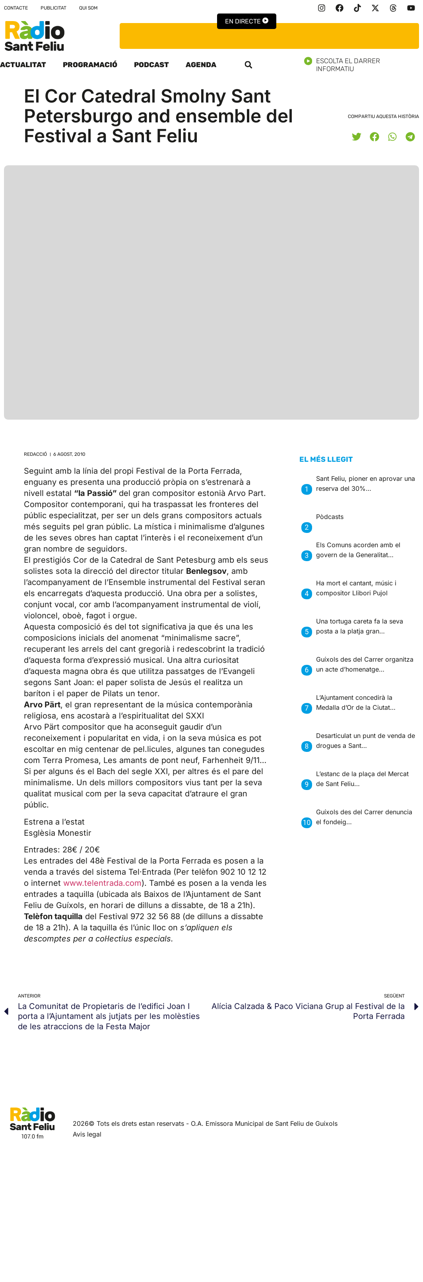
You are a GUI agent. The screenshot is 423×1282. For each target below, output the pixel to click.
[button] (248, 65)
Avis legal (87, 1134)
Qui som (88, 8)
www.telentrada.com (102, 883)
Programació (90, 64)
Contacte (16, 8)
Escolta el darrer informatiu (363, 65)
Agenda (201, 64)
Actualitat (23, 64)
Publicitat (53, 8)
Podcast (151, 64)
